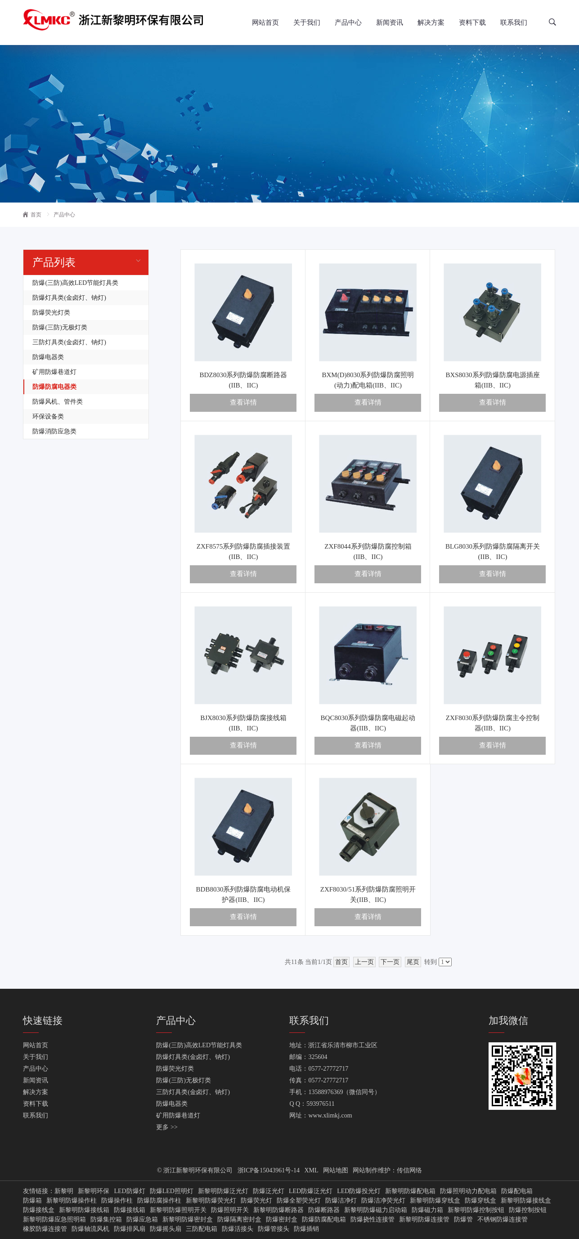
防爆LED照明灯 (171, 1191)
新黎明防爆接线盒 (526, 1201)
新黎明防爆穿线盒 (435, 1201)
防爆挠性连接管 (372, 1219)
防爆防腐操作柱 (159, 1201)
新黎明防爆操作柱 (71, 1201)
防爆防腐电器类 (54, 386)
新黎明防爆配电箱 (410, 1191)
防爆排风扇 (129, 1229)
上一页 (364, 962)
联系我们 (513, 22)
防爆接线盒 (38, 1210)
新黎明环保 (93, 1191)
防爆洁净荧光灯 (383, 1201)
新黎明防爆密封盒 (187, 1219)
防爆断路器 (324, 1210)
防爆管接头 (273, 1229)
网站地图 (335, 1170)
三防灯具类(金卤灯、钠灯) (69, 342)
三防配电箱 (201, 1229)
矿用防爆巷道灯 (54, 372)
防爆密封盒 (281, 1219)
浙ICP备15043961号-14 (269, 1170)
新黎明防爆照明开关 (178, 1210)
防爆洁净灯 (341, 1201)
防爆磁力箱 (427, 1210)
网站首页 (265, 22)
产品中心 (348, 22)
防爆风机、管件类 (57, 401)
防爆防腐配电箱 (324, 1219)
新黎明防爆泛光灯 (223, 1191)
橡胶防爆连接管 (45, 1229)
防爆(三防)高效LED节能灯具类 (75, 282)
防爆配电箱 (517, 1191)
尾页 (413, 962)
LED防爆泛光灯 (310, 1191)
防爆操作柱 (117, 1201)
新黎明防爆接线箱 (84, 1210)
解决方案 (430, 22)
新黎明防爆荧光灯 (211, 1201)
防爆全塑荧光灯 (299, 1201)
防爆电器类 (48, 357)
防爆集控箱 (106, 1219)
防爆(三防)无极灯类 (59, 327)
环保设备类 (48, 416)
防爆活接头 (237, 1229)
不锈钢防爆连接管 (502, 1219)
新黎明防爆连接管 (424, 1219)
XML (312, 1170)
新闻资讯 (389, 22)
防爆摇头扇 (165, 1229)
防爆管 (463, 1219)
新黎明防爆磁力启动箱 (375, 1210)
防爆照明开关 (230, 1210)
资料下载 (472, 22)
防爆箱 (32, 1201)
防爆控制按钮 (528, 1210)
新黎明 (63, 1191)
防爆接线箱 (129, 1210)
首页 (32, 214)
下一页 (390, 962)
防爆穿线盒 (480, 1201)
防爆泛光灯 (268, 1191)
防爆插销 (306, 1229)
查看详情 (243, 402)
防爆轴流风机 (90, 1229)
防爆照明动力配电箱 (468, 1191)
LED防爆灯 (129, 1191)
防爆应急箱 (142, 1219)
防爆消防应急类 (54, 431)
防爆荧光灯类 (51, 312)
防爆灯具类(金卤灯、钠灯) (69, 297)
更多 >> (166, 1127)
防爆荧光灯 (256, 1201)
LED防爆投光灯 (359, 1191)
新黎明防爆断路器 (278, 1210)
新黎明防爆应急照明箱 (54, 1219)
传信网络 (409, 1170)
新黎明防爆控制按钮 (476, 1210)
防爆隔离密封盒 (239, 1219)
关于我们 (306, 22)
